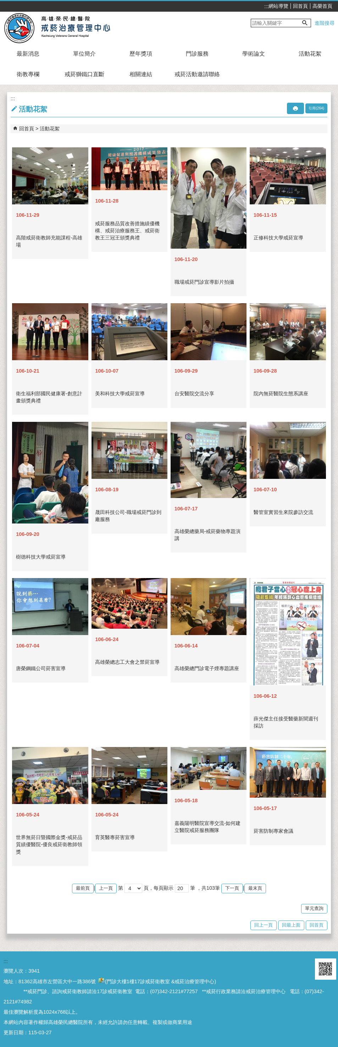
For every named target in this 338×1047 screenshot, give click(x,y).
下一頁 (232, 888)
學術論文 (253, 54)
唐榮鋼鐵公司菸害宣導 (41, 668)
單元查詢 (314, 908)
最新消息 (28, 54)
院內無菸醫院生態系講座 (281, 393)
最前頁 (83, 888)
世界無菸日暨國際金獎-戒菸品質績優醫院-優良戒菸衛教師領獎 (49, 844)
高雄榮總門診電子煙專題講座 (206, 668)
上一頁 (106, 888)
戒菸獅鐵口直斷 (84, 74)
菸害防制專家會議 (273, 831)
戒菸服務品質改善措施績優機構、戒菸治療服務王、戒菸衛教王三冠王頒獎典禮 (127, 230)
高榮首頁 (322, 6)
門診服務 (197, 54)
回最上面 (291, 925)
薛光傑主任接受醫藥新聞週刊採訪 (286, 722)
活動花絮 (310, 54)
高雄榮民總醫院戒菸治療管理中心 (65, 28)
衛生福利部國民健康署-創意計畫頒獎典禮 (49, 397)
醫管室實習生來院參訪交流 (283, 512)
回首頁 (300, 6)
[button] (305, 23)
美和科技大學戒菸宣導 (120, 393)
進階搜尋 (324, 23)
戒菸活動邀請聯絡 (197, 74)
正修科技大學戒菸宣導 (278, 237)
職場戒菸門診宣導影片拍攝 (204, 282)
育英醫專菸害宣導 (115, 837)
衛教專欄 (28, 74)
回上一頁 (263, 925)
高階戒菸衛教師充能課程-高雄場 (49, 241)
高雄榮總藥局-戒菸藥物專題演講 (207, 534)
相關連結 (140, 74)
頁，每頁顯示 (158, 888)
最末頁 (255, 888)
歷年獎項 (140, 54)
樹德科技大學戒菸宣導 (41, 557)
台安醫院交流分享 (194, 393)
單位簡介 (84, 54)
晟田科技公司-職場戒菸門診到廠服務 (128, 515)
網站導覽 (278, 6)
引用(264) (316, 108)
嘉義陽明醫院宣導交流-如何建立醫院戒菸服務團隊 (207, 826)
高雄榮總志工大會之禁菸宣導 (127, 662)
